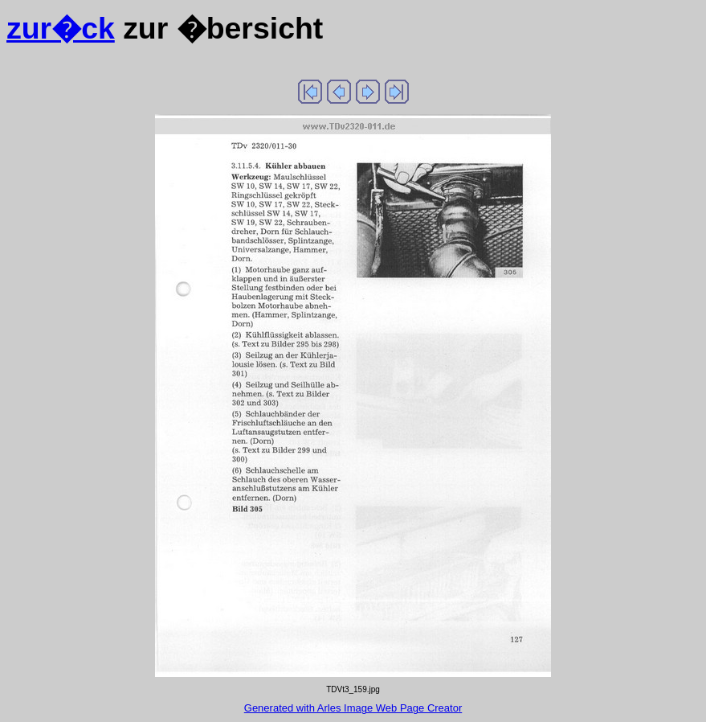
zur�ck (60, 28)
